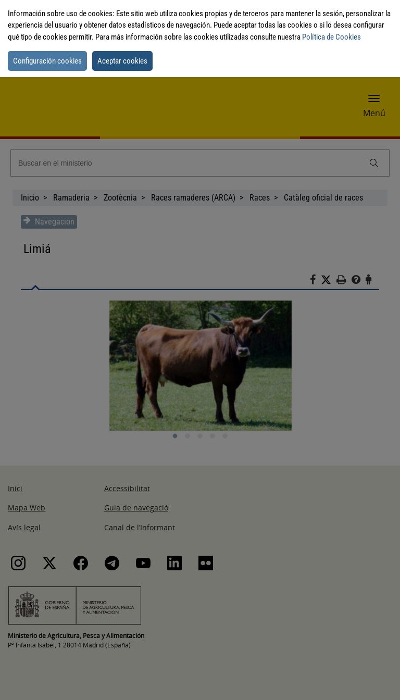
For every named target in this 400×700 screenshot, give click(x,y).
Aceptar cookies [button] (122, 61)
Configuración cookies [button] (47, 61)
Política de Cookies (331, 37)
